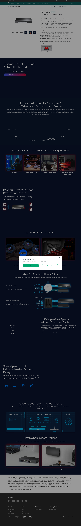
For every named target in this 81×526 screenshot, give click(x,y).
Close (60, 257)
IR (30, 266)
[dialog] (40, 263)
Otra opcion (50, 266)
